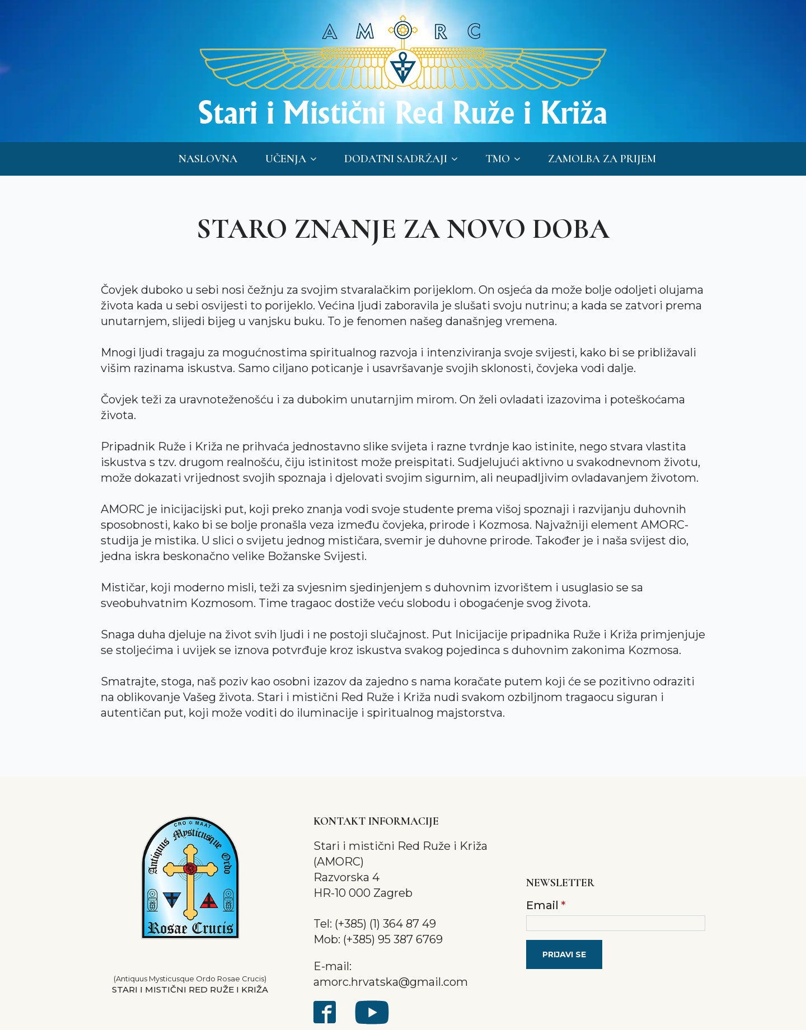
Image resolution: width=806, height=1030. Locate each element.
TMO (497, 159)
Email (545, 905)
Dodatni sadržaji (395, 159)
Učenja (285, 159)
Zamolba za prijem (602, 159)
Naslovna (208, 159)
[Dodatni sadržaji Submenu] (457, 159)
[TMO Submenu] (520, 159)
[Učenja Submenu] (316, 159)
